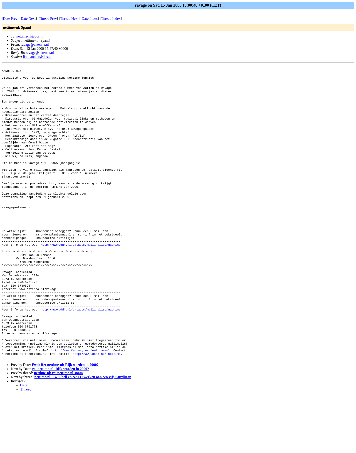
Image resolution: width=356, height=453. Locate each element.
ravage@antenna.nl (35, 44)
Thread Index (111, 18)
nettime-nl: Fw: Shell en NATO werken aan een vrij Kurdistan (83, 435)
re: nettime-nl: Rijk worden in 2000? (60, 427)
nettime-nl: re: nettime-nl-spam (58, 431)
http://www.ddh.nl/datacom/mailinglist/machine (81, 281)
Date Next (28, 18)
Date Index (90, 18)
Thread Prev (48, 18)
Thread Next (69, 18)
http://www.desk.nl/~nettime (97, 412)
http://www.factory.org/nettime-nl (80, 407)
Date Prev (10, 18)
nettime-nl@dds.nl (29, 36)
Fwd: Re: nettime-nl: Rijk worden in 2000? (65, 423)
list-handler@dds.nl (37, 57)
